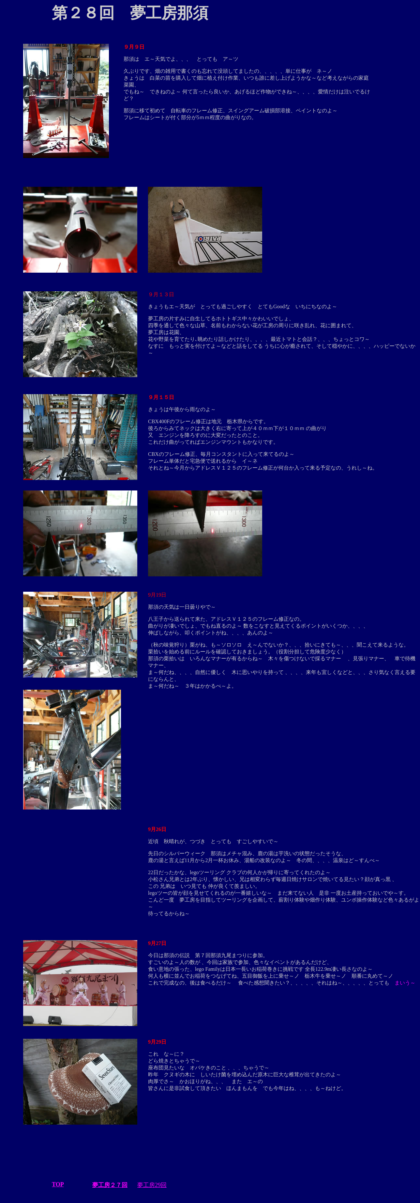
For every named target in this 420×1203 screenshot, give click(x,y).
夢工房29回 (152, 1185)
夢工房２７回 (110, 1185)
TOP (58, 1184)
